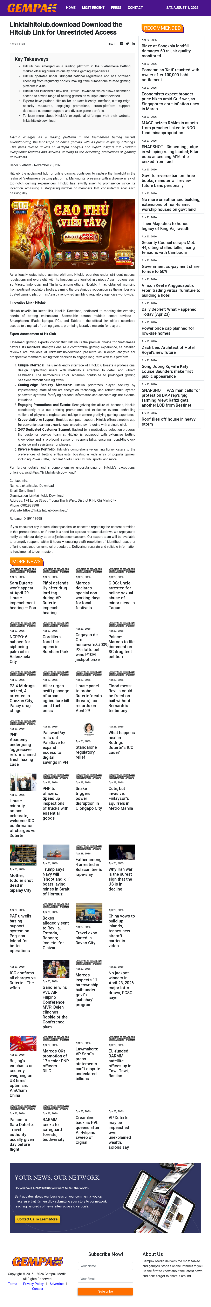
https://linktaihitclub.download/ (54, 472)
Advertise (57, 1284)
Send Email (27, 491)
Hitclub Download (68, 311)
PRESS (116, 8)
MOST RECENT (93, 8)
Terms (12, 1284)
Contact (37, 1289)
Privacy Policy (33, 1284)
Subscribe (105, 1291)
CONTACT (135, 8)
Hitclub (63, 183)
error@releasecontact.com (67, 537)
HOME (70, 8)
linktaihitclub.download (39, 121)
